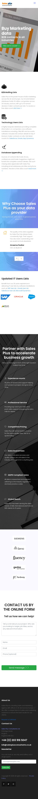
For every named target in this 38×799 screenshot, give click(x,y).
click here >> (17, 108)
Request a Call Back (9, 720)
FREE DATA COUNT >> (11, 46)
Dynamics (30, 138)
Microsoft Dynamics (23, 291)
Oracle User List (22, 288)
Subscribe (5, 767)
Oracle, (20, 138)
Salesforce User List (8, 291)
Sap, (24, 138)
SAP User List (12, 288)
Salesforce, (13, 138)
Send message (19, 667)
